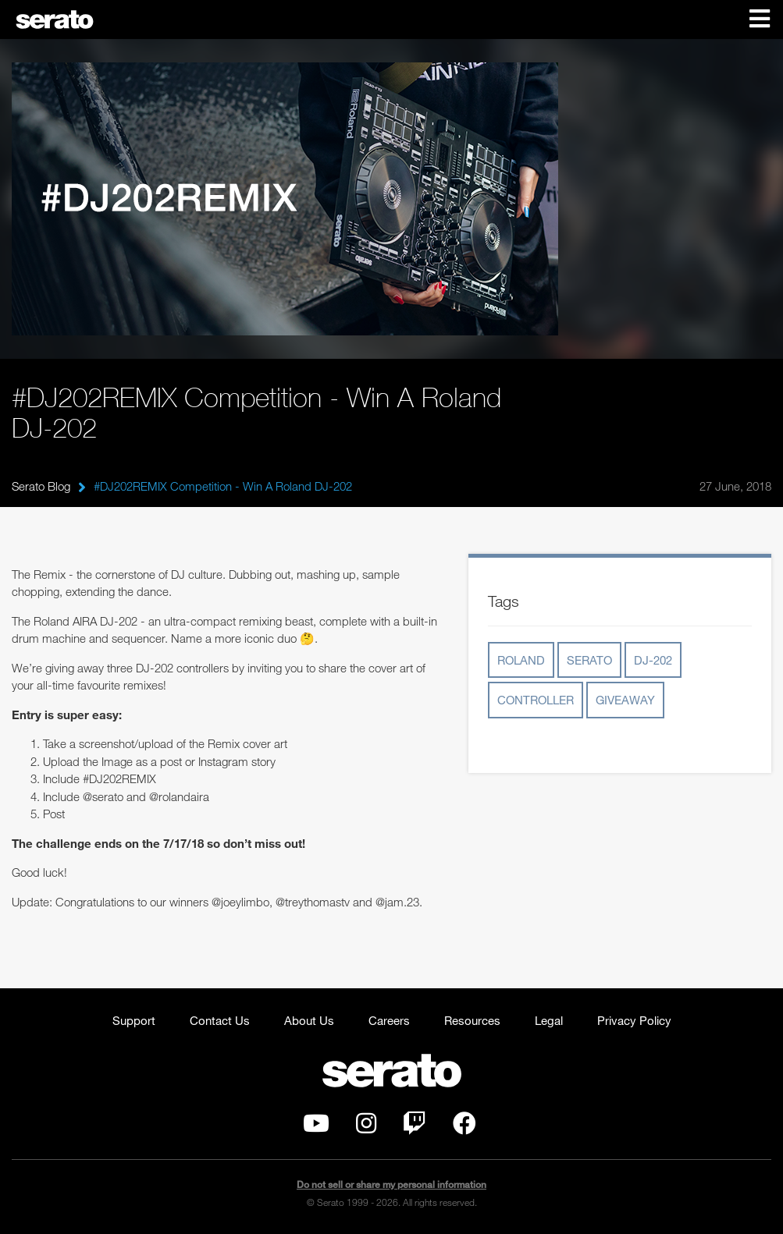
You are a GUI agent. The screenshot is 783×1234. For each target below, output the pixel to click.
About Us (309, 1020)
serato (589, 660)
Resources (472, 1020)
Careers (389, 1020)
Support (133, 1020)
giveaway (625, 700)
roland (521, 660)
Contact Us (220, 1020)
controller (535, 700)
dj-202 (653, 660)
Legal (549, 1020)
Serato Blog (41, 486)
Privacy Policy (634, 1020)
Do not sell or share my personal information (391, 1184)
